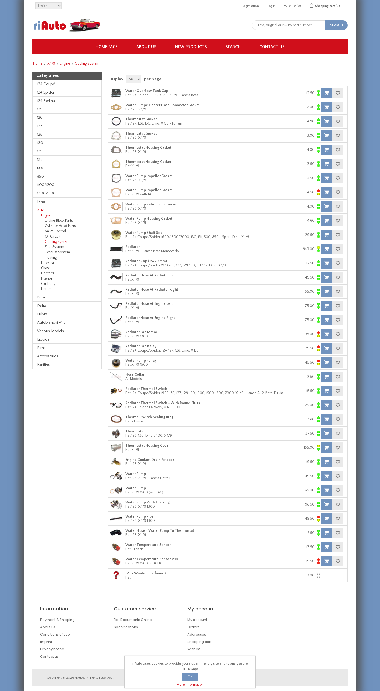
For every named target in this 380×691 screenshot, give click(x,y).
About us (146, 46)
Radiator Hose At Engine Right (150, 318)
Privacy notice (52, 649)
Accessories (47, 356)
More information (190, 685)
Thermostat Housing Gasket (148, 148)
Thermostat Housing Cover (147, 446)
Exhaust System (57, 252)
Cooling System (57, 242)
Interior (46, 278)
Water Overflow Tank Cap (146, 91)
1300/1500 (46, 193)
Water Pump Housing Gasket (148, 218)
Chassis (47, 268)
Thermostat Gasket (141, 119)
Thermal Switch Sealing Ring (149, 417)
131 (39, 151)
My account (197, 619)
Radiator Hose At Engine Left (149, 304)
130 (40, 143)
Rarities (43, 364)
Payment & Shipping (57, 619)
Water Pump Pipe (139, 516)
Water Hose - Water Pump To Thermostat (159, 531)
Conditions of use (55, 634)
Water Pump (135, 474)
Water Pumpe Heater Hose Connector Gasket (162, 105)
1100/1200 (45, 185)
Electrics (47, 273)
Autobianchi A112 (51, 322)
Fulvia (42, 314)
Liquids (46, 289)
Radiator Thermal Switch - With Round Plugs (162, 403)
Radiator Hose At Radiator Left (150, 275)
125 (39, 109)
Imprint (46, 641)
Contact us (272, 46)
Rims (41, 348)
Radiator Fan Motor (141, 332)
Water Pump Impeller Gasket (149, 176)
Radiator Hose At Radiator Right (151, 289)
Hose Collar (135, 375)
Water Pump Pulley (141, 360)
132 (40, 159)
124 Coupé (46, 84)
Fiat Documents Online (133, 619)
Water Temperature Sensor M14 (151, 559)
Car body (48, 284)
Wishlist (193, 649)
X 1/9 (51, 63)
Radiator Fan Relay (140, 346)
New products (191, 46)
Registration (250, 6)
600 (40, 168)
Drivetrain (49, 263)
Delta (41, 305)
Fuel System (54, 247)
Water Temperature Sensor (148, 545)
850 (40, 176)
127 (39, 126)
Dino (41, 201)
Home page (107, 46)
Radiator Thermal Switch (146, 389)
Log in (271, 6)
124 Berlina (46, 101)
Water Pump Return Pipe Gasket (151, 204)
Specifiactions (126, 627)
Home (38, 63)
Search (233, 46)
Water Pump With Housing (147, 502)
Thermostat (135, 431)
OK (190, 677)
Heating (51, 257)
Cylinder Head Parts (60, 226)
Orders (193, 627)
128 (39, 134)
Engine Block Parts (59, 221)
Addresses (196, 634)
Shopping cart (199, 641)
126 (39, 117)
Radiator (132, 247)
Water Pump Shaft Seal (144, 233)
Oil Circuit (52, 236)
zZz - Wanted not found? (145, 573)
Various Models (50, 331)
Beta (41, 297)
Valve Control (55, 231)
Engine (65, 63)
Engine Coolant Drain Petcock (149, 460)
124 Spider (45, 92)
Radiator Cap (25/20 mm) (146, 261)
